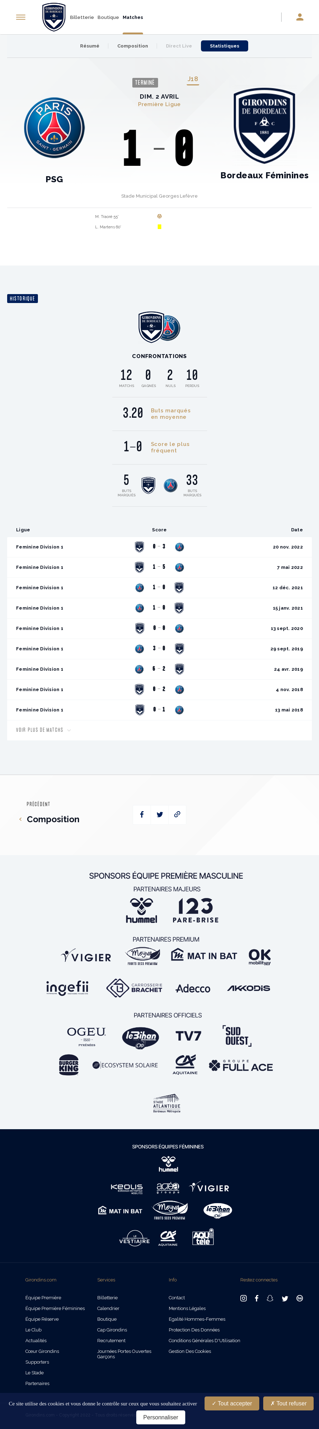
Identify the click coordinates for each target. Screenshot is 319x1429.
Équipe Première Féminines (55, 1308)
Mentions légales (187, 1308)
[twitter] (159, 814)
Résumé (89, 46)
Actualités (35, 1340)
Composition (132, 46)
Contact (177, 1297)
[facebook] (142, 814)
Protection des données (194, 1330)
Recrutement (111, 1340)
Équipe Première (43, 1297)
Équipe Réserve (42, 1319)
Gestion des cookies (190, 1351)
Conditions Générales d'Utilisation (204, 1340)
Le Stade (34, 1372)
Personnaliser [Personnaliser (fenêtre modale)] (160, 1417)
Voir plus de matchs (43, 730)
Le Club (33, 1330)
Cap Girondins (112, 1330)
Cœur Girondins (42, 1351)
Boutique (108, 17)
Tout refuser (288, 1403)
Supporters (37, 1362)
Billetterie (82, 17)
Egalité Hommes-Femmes (197, 1319)
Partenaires (37, 1383)
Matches (133, 17)
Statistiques (224, 46)
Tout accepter (232, 1403)
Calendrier (108, 1308)
